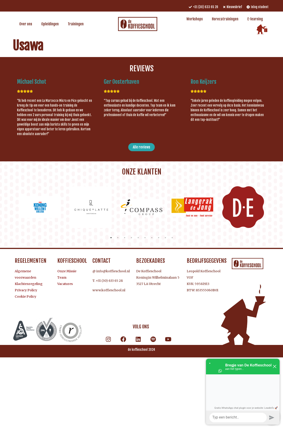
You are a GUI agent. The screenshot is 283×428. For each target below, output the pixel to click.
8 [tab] (158, 237)
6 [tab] (145, 237)
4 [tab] (131, 237)
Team (61, 277)
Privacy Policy (26, 290)
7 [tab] (152, 237)
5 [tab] (138, 237)
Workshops (194, 19)
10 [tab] (172, 237)
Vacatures (65, 284)
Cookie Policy (25, 296)
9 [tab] (165, 237)
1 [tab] (111, 237)
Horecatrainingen (225, 19)
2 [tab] (118, 237)
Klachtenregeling (29, 284)
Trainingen (76, 24)
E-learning (255, 19)
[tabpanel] (40, 207)
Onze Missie (66, 271)
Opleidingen (50, 24)
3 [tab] (124, 237)
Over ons (25, 24)
